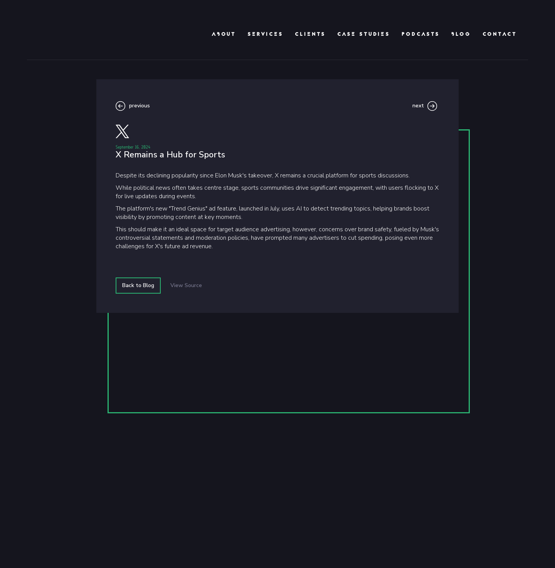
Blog (461, 34)
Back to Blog (138, 285)
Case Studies (363, 34)
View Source (186, 285)
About (224, 34)
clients (310, 34)
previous (139, 105)
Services (265, 34)
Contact (500, 34)
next (418, 105)
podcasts (421, 34)
